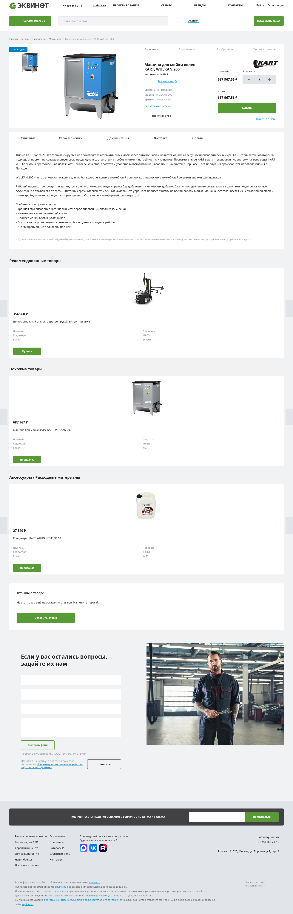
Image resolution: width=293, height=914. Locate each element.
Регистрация (275, 5)
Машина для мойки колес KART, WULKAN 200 (42, 430)
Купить (27, 351)
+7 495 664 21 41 (73, 5)
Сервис (166, 5)
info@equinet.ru (268, 837)
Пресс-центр (58, 842)
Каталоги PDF (58, 848)
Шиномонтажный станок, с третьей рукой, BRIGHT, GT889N (51, 321)
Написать (104, 764)
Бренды (200, 5)
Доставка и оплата (27, 865)
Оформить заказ (268, 21)
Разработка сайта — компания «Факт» (256, 883)
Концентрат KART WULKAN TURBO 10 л (38, 538)
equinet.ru (94, 882)
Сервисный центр (26, 848)
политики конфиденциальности (63, 899)
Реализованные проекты (31, 836)
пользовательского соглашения (103, 899)
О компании (57, 836)
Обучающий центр (27, 853)
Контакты (235, 5)
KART (157, 89)
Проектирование (126, 5)
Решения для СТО (26, 842)
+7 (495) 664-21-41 (267, 841)
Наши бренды (24, 859)
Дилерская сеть (60, 853)
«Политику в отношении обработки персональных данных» (52, 765)
